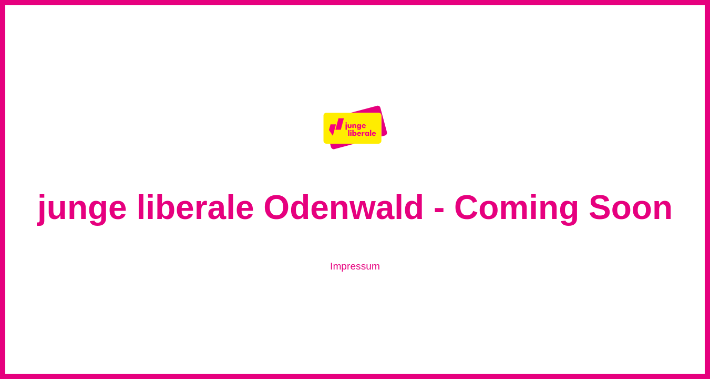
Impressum (355, 266)
